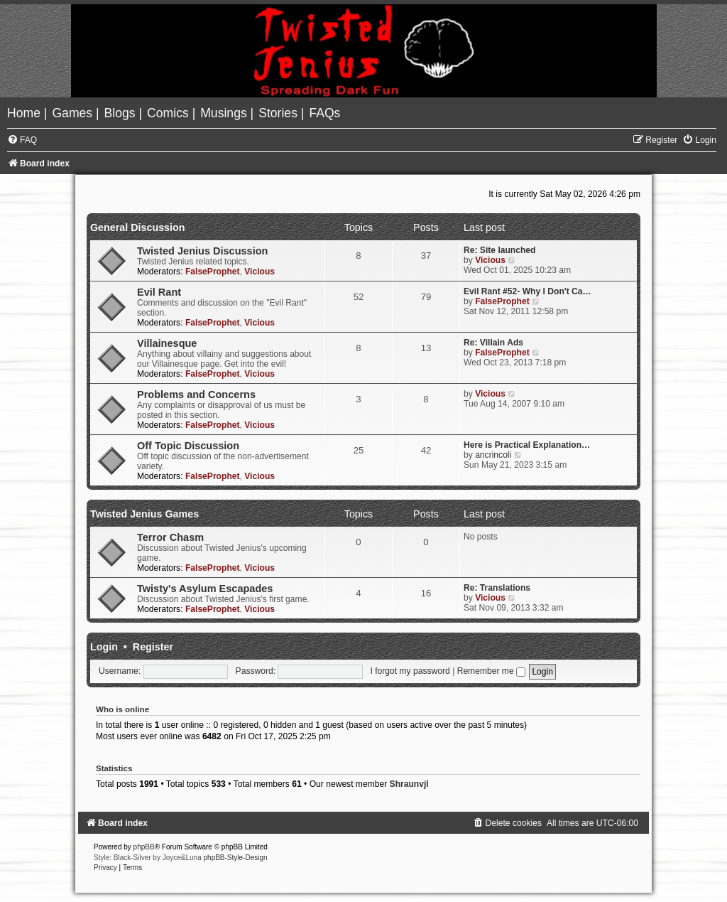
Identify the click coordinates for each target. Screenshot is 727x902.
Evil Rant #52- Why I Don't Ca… (527, 291)
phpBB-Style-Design (236, 857)
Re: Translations (497, 588)
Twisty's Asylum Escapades (205, 588)
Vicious (259, 271)
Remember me (491, 671)
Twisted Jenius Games (144, 514)
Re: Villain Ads (493, 343)
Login (104, 647)
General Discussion (137, 227)
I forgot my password (410, 671)
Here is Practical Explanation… (527, 445)
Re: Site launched (499, 250)
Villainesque (167, 343)
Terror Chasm (170, 537)
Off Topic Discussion (188, 445)
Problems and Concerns (196, 394)
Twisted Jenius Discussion (202, 251)
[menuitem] (25, 113)
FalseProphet (212, 271)
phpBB (144, 847)
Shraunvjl (409, 784)
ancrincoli (493, 455)
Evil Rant (159, 292)
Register (153, 647)
